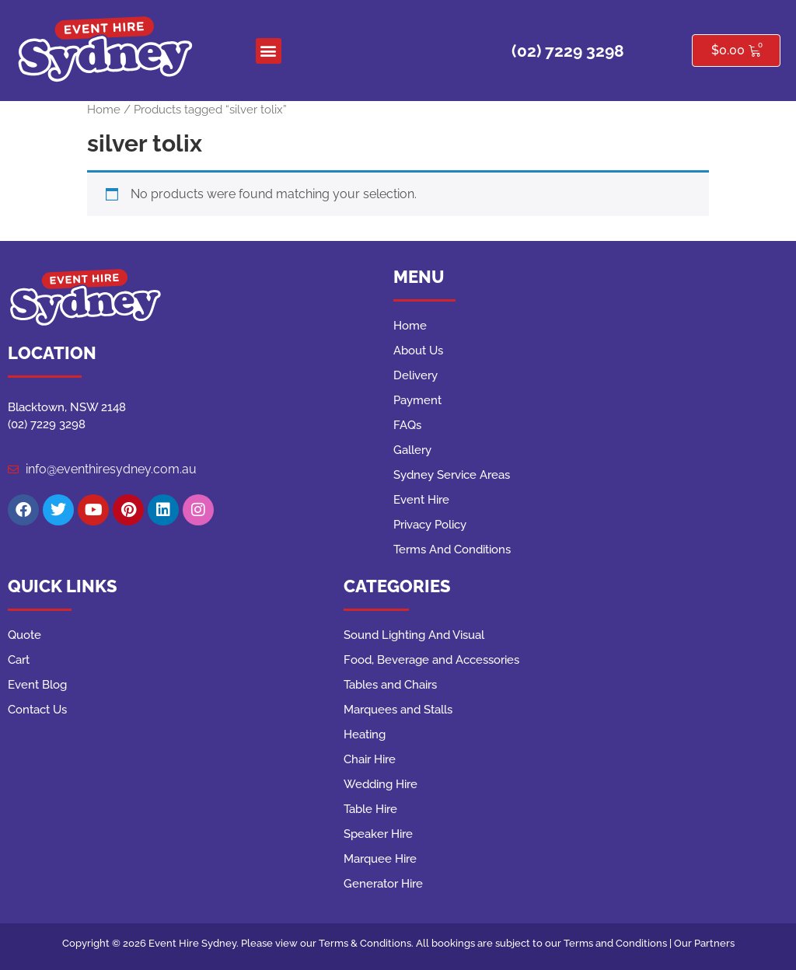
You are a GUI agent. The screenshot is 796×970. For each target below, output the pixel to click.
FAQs (407, 425)
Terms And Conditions (452, 550)
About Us (418, 351)
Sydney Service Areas (451, 475)
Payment (417, 400)
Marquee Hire (380, 859)
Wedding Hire (380, 784)
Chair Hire (370, 759)
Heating (365, 734)
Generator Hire (383, 884)
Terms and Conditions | (619, 943)
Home (103, 109)
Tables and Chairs (390, 685)
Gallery (412, 450)
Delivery (415, 375)
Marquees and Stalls (398, 710)
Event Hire (421, 500)
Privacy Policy (429, 525)
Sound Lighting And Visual (414, 635)
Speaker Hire (378, 834)
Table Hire (370, 809)
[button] (268, 51)
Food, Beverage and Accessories (431, 660)
